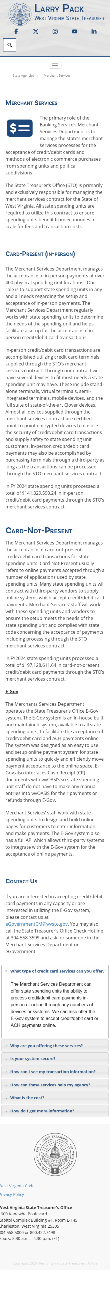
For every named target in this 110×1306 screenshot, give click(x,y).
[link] (16, 31)
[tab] (55, 971)
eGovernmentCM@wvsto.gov (36, 924)
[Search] (9, 44)
